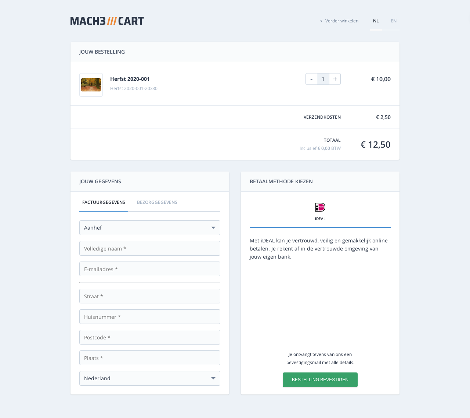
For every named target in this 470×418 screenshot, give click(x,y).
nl (376, 21)
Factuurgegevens (103, 202)
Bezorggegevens (157, 202)
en (394, 21)
